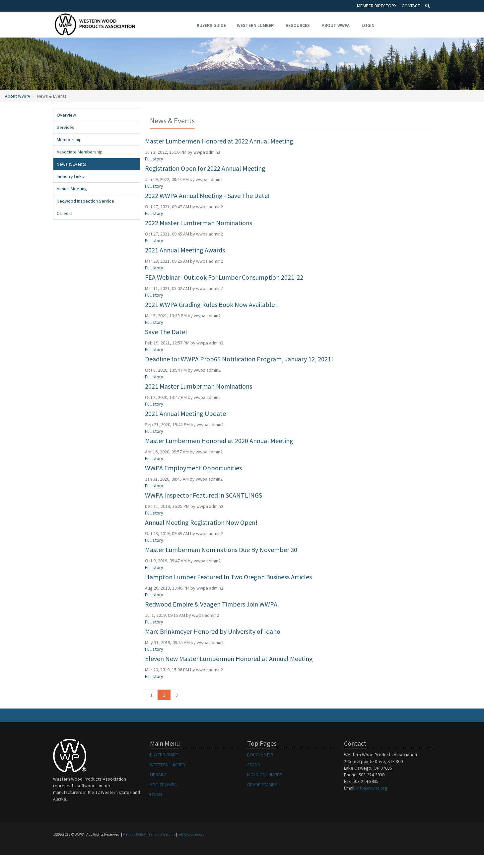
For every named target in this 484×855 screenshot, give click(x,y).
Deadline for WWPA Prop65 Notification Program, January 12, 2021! (239, 359)
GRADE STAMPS (262, 785)
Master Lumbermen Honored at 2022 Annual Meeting (219, 141)
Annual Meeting (72, 189)
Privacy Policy (134, 834)
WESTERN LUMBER (167, 765)
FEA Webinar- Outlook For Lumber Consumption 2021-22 (224, 277)
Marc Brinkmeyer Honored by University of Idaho (212, 631)
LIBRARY (158, 775)
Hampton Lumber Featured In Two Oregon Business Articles (228, 577)
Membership (69, 139)
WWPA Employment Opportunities (193, 468)
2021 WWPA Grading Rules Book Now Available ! (211, 304)
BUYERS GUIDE (164, 755)
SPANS (253, 765)
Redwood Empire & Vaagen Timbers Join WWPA (211, 604)
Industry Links (70, 176)
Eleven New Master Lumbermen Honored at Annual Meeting (229, 658)
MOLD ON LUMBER (264, 775)
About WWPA (336, 25)
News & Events (71, 164)
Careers (65, 213)
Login (368, 25)
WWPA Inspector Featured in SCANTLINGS (203, 495)
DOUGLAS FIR (260, 755)
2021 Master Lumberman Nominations (198, 386)
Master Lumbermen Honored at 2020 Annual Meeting (219, 440)
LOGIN (156, 795)
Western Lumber (255, 25)
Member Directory (376, 6)
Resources (298, 25)
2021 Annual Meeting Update (185, 413)
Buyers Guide (211, 25)
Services (65, 127)
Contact (411, 6)
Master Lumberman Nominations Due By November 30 (221, 549)
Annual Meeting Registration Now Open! (201, 522)
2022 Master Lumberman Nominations (198, 223)
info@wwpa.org (371, 788)
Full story (154, 159)
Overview (66, 115)
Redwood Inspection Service (85, 201)
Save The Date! (166, 332)
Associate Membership (80, 152)
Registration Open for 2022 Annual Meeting (205, 168)
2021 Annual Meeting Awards (185, 250)
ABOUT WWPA (163, 785)
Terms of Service (161, 834)
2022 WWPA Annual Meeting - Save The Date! (207, 195)
